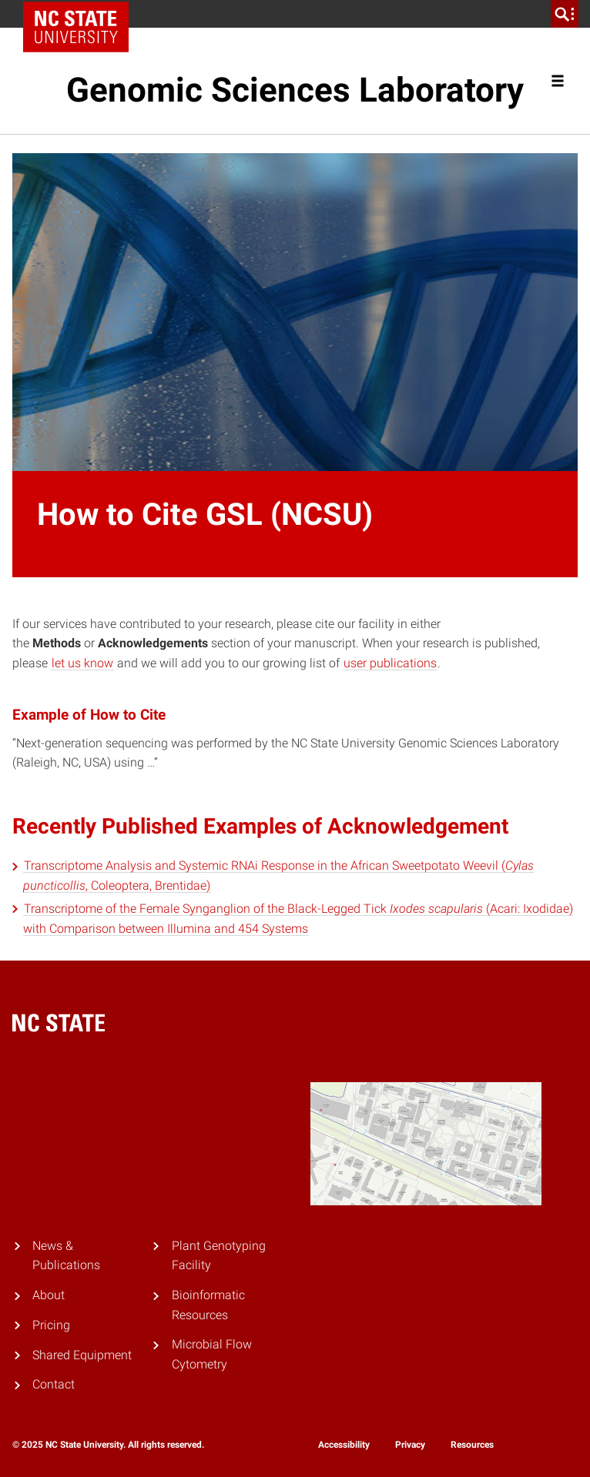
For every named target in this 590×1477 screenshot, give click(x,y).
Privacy (410, 1444)
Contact (53, 1384)
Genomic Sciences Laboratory (295, 90)
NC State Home (81, 14)
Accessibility (344, 1444)
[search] (564, 14)
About (48, 1295)
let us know (82, 663)
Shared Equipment (82, 1355)
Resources (472, 1444)
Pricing (51, 1325)
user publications (390, 663)
